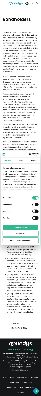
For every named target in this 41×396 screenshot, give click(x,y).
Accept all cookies (20, 227)
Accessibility (30, 387)
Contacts (20, 392)
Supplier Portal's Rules (14, 387)
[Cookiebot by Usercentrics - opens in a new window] (29, 154)
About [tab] (33, 160)
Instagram (13, 349)
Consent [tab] (7, 160)
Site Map (34, 377)
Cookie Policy (14, 382)
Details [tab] (20, 160)
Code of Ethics (9, 377)
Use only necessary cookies (20, 240)
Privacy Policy (27, 382)
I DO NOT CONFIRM (19, 328)
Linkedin (27, 349)
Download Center (27, 3)
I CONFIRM (15, 323)
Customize (20, 234)
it (32, 3)
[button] (4, 3)
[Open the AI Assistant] (36, 391)
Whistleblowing (23, 377)
